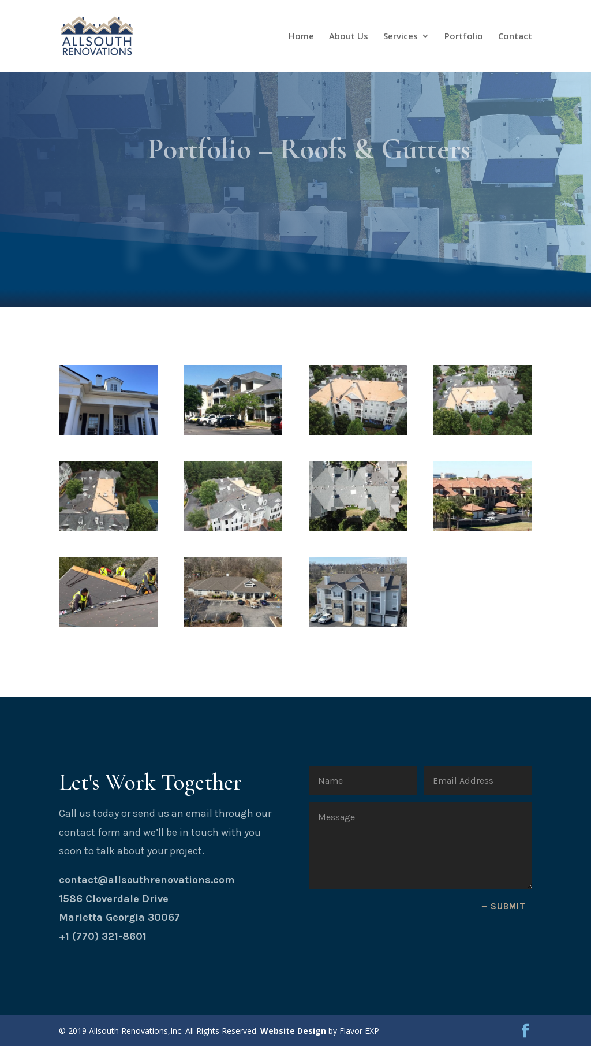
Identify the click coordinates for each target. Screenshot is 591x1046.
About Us (348, 37)
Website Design (293, 1030)
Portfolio (463, 37)
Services (400, 37)
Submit (508, 906)
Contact (515, 37)
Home (301, 37)
